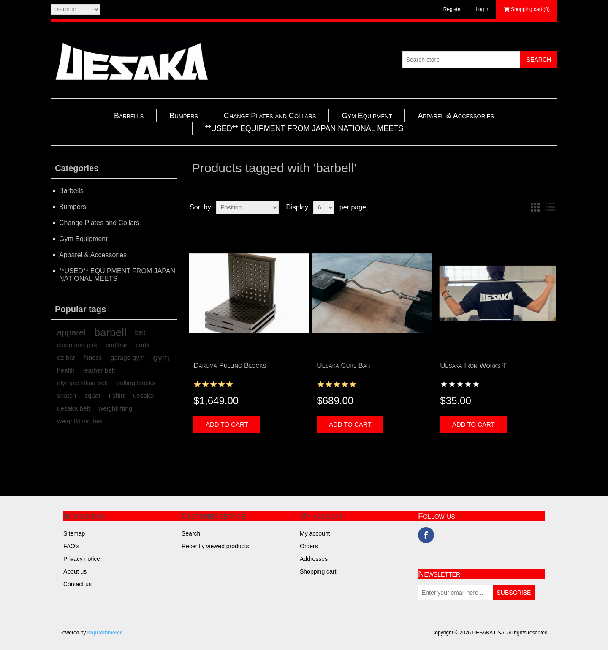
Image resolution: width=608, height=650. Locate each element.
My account (315, 533)
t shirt (117, 395)
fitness (93, 357)
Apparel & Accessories (456, 116)
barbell (110, 332)
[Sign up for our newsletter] (455, 592)
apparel (71, 332)
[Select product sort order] (247, 207)
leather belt (99, 370)
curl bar (116, 344)
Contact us (77, 584)
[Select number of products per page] (323, 207)
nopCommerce (105, 633)
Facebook (426, 535)
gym (161, 357)
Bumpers (183, 116)
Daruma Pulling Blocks (229, 366)
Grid (535, 207)
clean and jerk (77, 344)
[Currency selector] (75, 9)
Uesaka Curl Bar (343, 366)
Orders (309, 546)
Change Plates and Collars (270, 116)
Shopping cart (318, 571)
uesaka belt (73, 408)
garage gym (128, 357)
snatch (66, 395)
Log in (482, 9)
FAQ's (71, 546)
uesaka (143, 395)
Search (191, 533)
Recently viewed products (215, 546)
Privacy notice (81, 558)
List (550, 207)
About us (75, 571)
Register (452, 9)
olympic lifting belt (82, 382)
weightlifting (115, 408)
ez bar (66, 357)
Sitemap (74, 533)
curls (142, 344)
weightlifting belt (80, 420)
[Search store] (461, 59)
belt (140, 332)
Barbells (129, 116)
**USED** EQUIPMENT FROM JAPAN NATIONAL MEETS (304, 128)
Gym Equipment (367, 116)
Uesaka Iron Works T (473, 366)
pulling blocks (136, 382)
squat (92, 395)
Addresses (314, 558)
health (66, 370)
